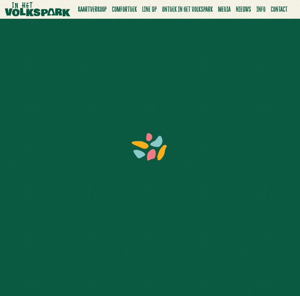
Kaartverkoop (92, 9)
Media (224, 9)
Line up (149, 9)
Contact (279, 9)
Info (260, 9)
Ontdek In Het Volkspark (187, 9)
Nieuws (243, 9)
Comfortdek (124, 9)
